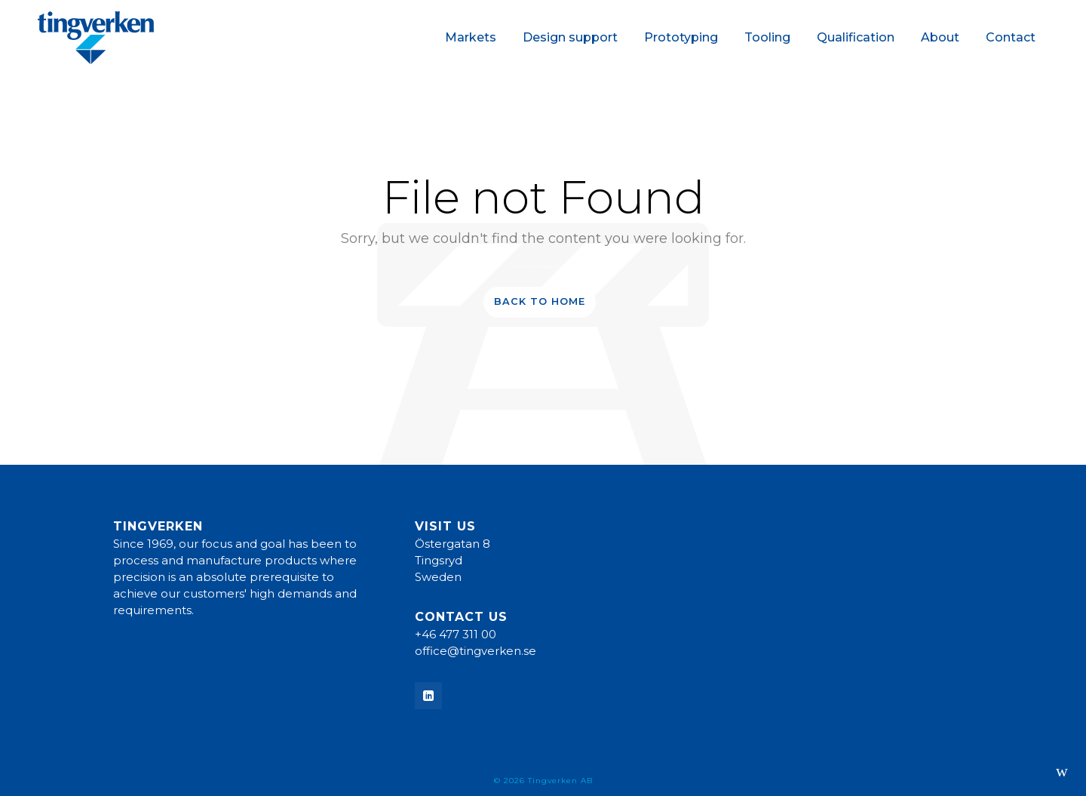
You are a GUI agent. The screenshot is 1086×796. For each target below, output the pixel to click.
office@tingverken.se (475, 651)
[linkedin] (428, 695)
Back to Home (539, 301)
